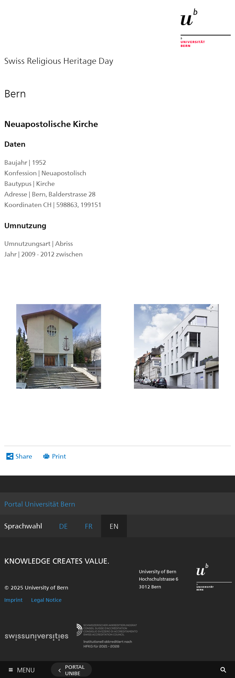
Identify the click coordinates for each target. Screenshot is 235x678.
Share (24, 456)
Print (59, 456)
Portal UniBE (75, 670)
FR (89, 526)
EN (114, 526)
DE (63, 526)
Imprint (13, 599)
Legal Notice (46, 599)
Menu (26, 668)
